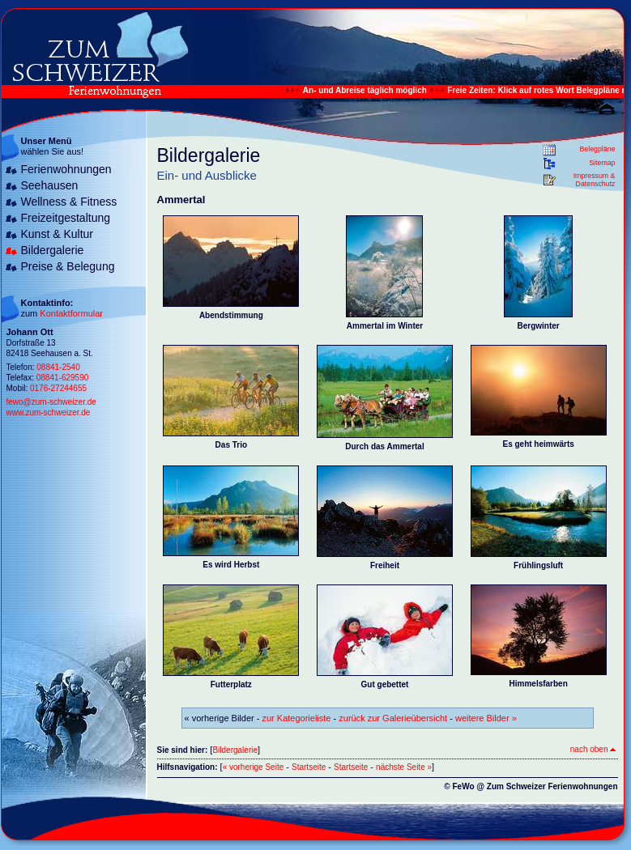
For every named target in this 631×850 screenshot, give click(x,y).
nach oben (593, 749)
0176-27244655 (58, 388)
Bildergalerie (52, 250)
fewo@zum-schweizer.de (51, 401)
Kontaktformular (71, 313)
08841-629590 (62, 377)
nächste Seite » (404, 767)
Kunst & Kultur (57, 233)
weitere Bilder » (486, 718)
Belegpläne (597, 149)
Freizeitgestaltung (66, 217)
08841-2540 (57, 367)
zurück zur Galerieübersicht (393, 718)
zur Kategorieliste (296, 718)
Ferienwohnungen (66, 169)
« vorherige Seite (253, 767)
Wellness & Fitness (69, 201)
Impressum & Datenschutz (594, 180)
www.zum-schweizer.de (48, 412)
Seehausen (50, 185)
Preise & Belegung (68, 266)
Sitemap (602, 163)
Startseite (309, 767)
